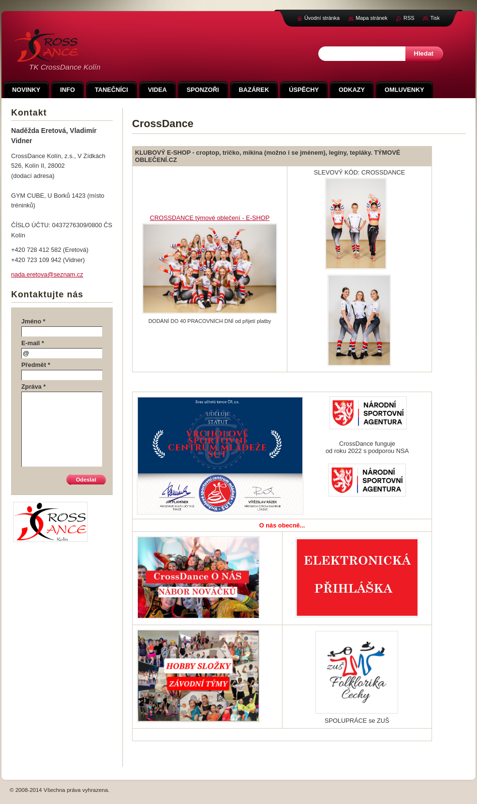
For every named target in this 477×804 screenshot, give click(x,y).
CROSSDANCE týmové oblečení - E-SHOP (209, 217)
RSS (408, 18)
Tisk (435, 18)
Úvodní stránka (322, 18)
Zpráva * (33, 386)
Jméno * (33, 321)
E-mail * (32, 343)
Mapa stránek (372, 18)
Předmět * (35, 364)
